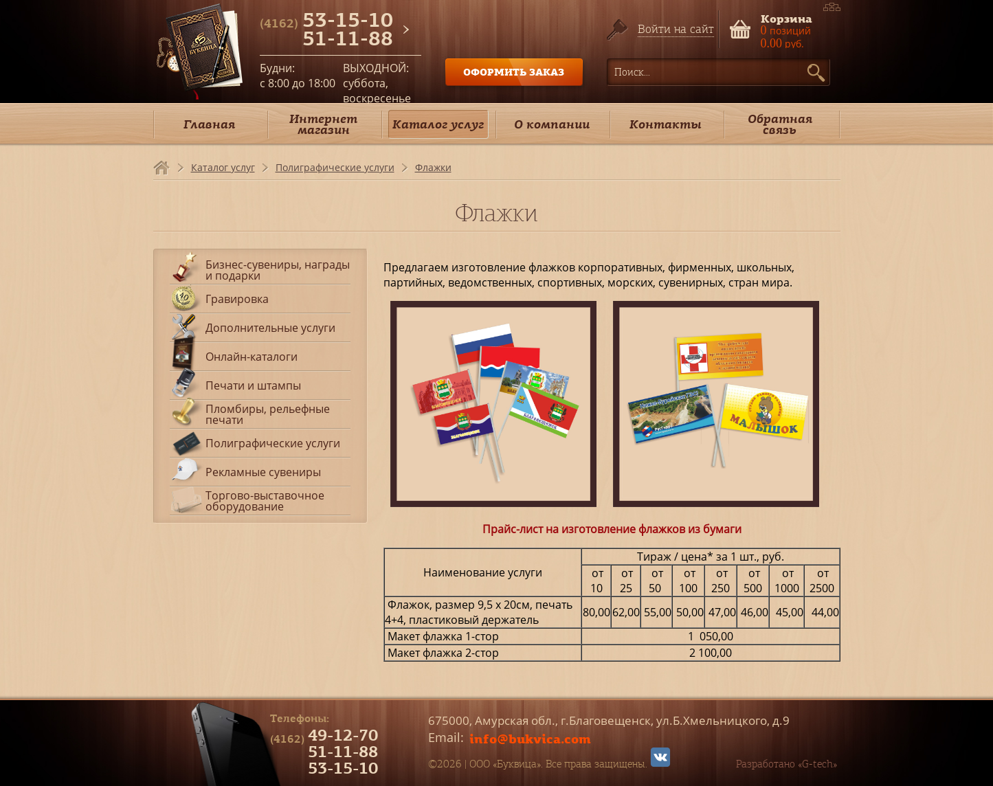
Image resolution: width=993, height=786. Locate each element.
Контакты (665, 124)
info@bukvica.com (530, 738)
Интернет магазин (323, 124)
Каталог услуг (438, 124)
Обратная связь (780, 124)
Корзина (786, 17)
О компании (552, 124)
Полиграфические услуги (335, 167)
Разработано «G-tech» (786, 764)
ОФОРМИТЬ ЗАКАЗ (513, 71)
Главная (209, 124)
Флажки (433, 167)
